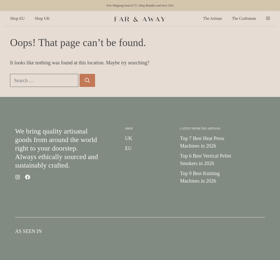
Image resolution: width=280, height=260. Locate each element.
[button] (268, 18)
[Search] (87, 80)
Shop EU (17, 18)
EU (128, 148)
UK (128, 138)
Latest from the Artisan (200, 128)
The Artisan (212, 18)
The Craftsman (244, 18)
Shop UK (42, 18)
